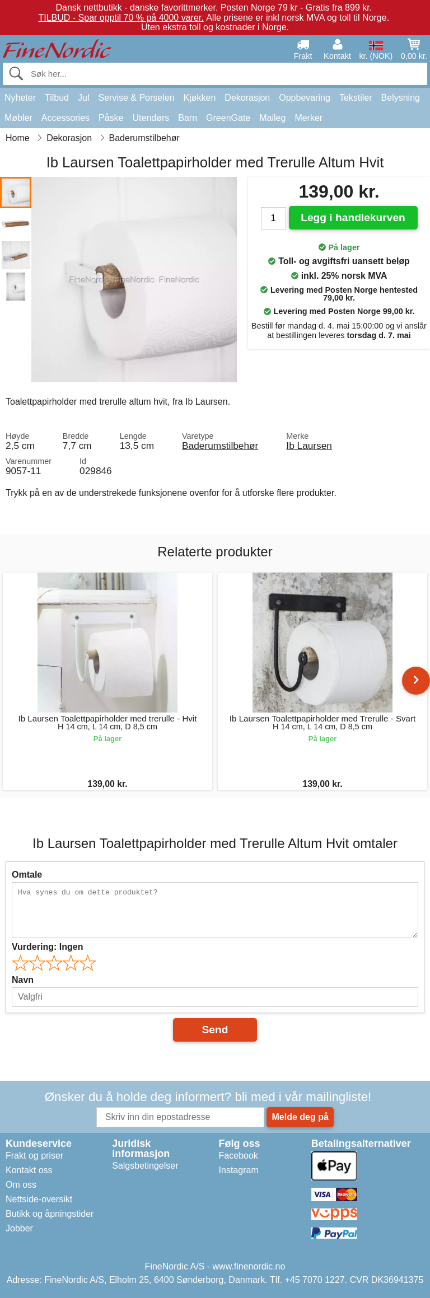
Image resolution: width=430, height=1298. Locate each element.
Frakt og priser (34, 1155)
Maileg (272, 118)
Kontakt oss (29, 1170)
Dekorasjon (247, 97)
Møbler (18, 118)
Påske (111, 118)
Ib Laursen (309, 445)
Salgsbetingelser (145, 1165)
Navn (23, 980)
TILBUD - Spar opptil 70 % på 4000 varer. (120, 17)
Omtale (27, 874)
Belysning (400, 97)
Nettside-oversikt (39, 1199)
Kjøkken (200, 97)
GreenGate (228, 118)
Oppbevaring (304, 97)
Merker (308, 118)
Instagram (239, 1170)
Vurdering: (47, 947)
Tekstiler (355, 97)
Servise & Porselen (136, 97)
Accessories (65, 118)
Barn (187, 118)
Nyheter (20, 97)
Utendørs (151, 118)
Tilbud (57, 97)
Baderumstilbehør (220, 445)
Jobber (19, 1228)
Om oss (21, 1184)
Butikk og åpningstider (50, 1214)
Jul (83, 97)
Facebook (238, 1155)
